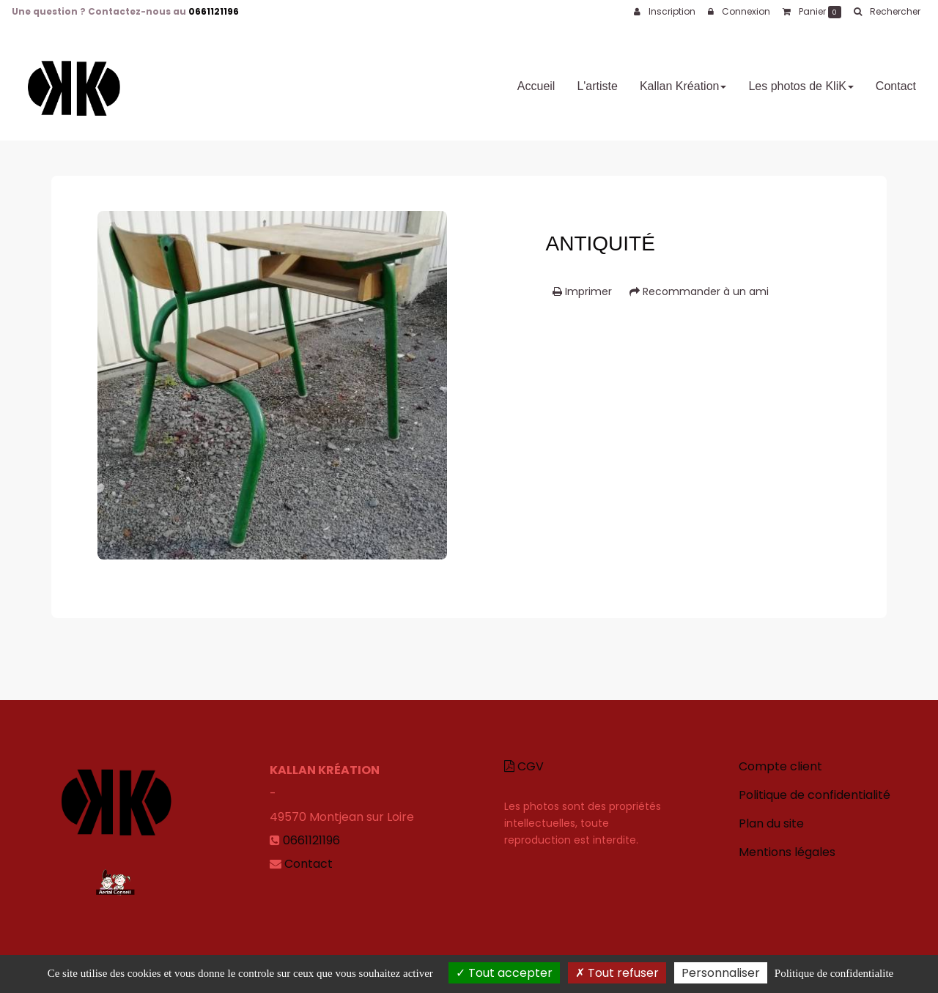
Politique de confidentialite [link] (834, 973)
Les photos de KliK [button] (800, 80)
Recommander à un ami (699, 291)
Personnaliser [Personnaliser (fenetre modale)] (721, 972)
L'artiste (597, 80)
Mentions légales (787, 852)
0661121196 (213, 11)
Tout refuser (617, 972)
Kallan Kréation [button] (683, 80)
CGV (524, 766)
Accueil (536, 80)
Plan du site (771, 823)
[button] (886, 11)
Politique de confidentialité (814, 794)
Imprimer (582, 291)
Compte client (780, 766)
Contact (896, 80)
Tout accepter (504, 972)
